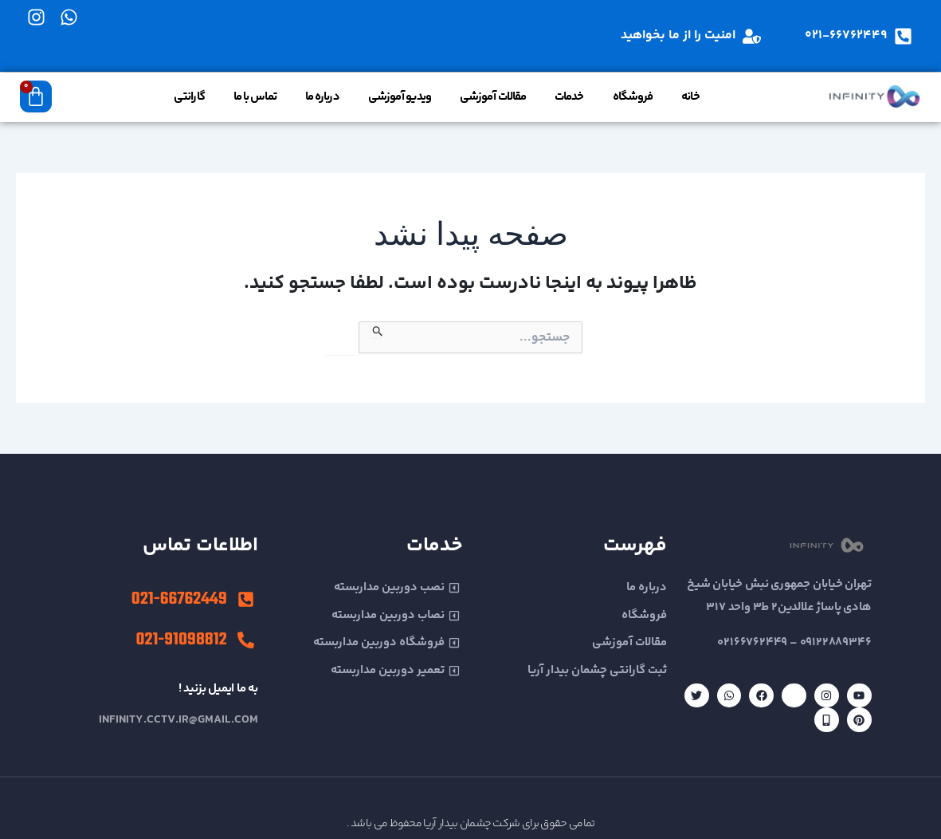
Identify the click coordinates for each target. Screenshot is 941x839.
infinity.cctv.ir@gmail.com (178, 720)
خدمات (569, 97)
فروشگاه (633, 97)
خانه (690, 97)
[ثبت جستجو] (376, 329)
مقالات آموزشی (493, 97)
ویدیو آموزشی (399, 97)
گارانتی (189, 97)
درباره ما (322, 97)
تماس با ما (254, 97)
